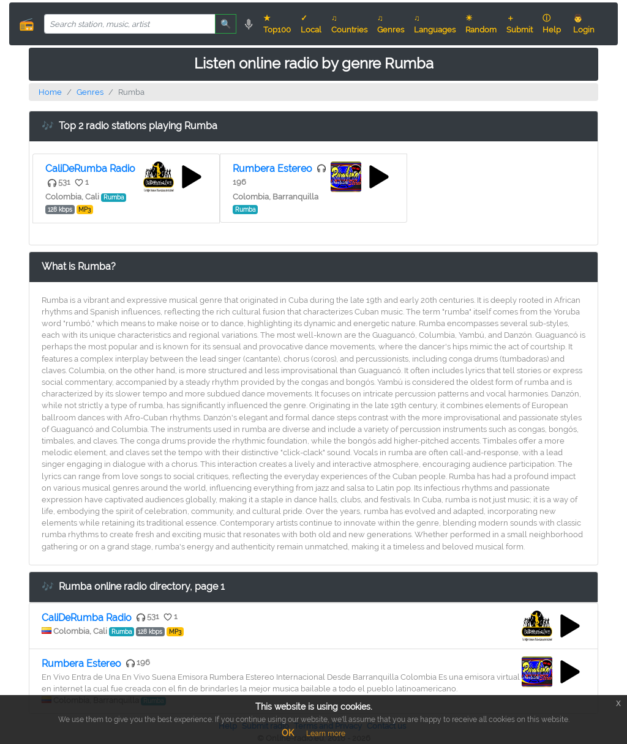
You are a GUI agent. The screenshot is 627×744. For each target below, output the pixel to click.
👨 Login (584, 23)
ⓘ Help (552, 23)
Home (50, 92)
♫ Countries (349, 23)
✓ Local (311, 23)
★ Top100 (277, 23)
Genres (90, 92)
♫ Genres (390, 23)
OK (288, 733)
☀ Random (481, 23)
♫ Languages (435, 23)
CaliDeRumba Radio (90, 168)
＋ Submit (519, 23)
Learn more (325, 733)
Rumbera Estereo (272, 168)
